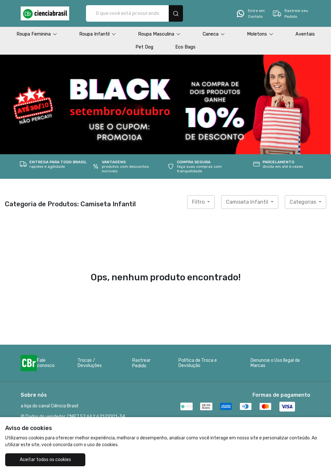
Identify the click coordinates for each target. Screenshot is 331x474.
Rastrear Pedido (141, 363)
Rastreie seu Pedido (290, 13)
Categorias (303, 202)
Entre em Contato (250, 13)
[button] (37, 34)
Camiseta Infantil (248, 202)
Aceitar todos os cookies (45, 459)
